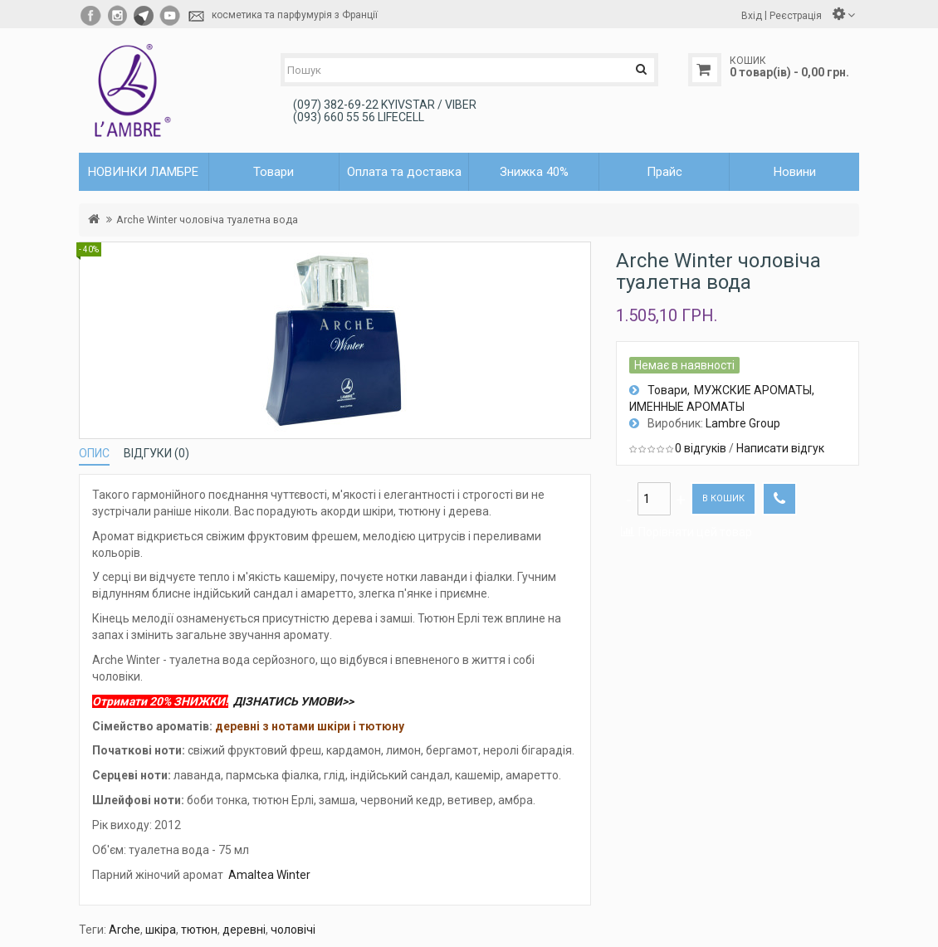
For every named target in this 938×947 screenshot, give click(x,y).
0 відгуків (700, 448)
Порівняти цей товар (695, 532)
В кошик (723, 498)
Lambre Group (743, 423)
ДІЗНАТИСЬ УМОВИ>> (293, 701)
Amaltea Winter (269, 874)
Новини (795, 171)
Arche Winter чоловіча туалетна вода (207, 219)
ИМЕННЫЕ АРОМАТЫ (687, 406)
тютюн (199, 929)
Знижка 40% (534, 171)
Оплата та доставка (404, 171)
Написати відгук (780, 448)
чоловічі (293, 929)
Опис (94, 453)
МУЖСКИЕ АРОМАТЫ (753, 390)
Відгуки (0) (156, 453)
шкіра (160, 929)
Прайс (664, 171)
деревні (244, 929)
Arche (124, 929)
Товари (667, 390)
